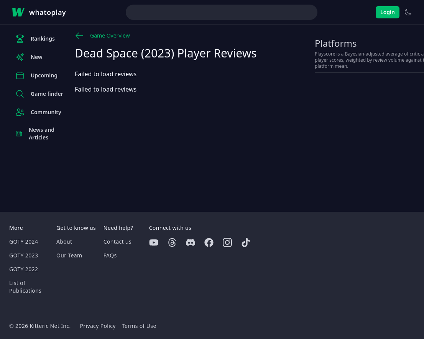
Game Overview (102, 35)
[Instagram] (227, 242)
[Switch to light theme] (408, 12)
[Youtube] (153, 242)
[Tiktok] (245, 242)
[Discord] (190, 242)
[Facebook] (209, 242)
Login (387, 12)
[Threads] (172, 242)
